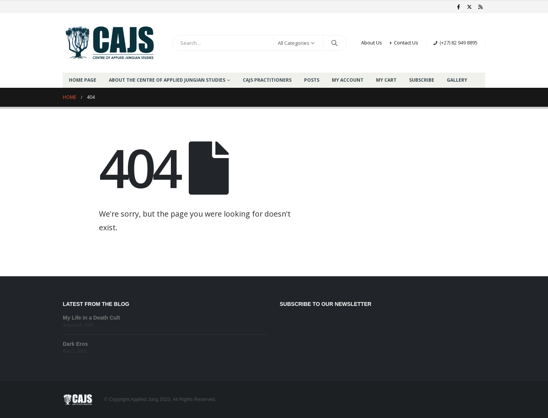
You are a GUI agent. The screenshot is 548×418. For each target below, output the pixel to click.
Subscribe (421, 80)
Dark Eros (75, 344)
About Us (371, 43)
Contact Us (404, 43)
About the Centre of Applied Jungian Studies (167, 80)
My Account (347, 80)
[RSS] (480, 7)
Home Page (82, 80)
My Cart (386, 80)
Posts (311, 80)
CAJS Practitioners (267, 80)
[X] (470, 7)
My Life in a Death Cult (91, 318)
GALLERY (457, 80)
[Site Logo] (110, 42)
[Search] (335, 43)
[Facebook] (459, 7)
